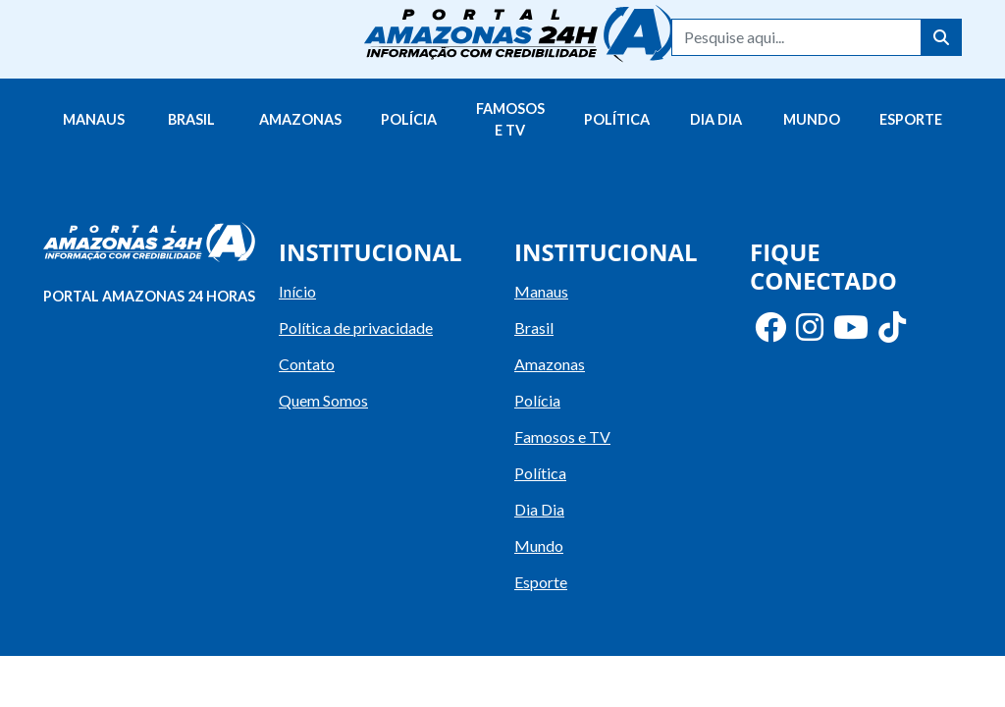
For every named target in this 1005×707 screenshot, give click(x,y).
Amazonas (300, 119)
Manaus (94, 119)
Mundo (811, 119)
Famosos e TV (510, 119)
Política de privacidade (356, 327)
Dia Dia (716, 119)
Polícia (409, 119)
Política (617, 119)
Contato (307, 363)
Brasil (191, 119)
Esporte (910, 119)
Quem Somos (323, 400)
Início (297, 291)
